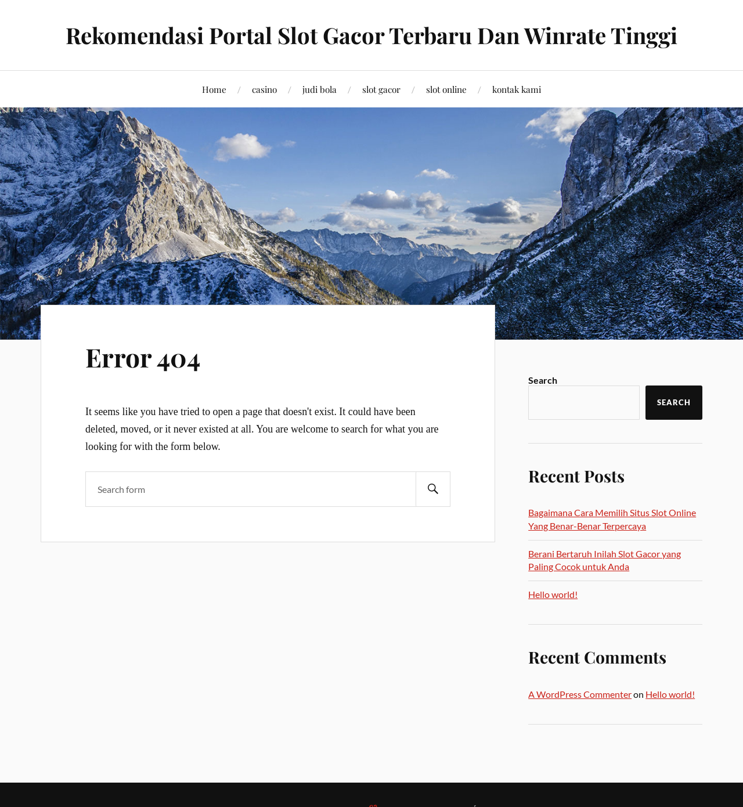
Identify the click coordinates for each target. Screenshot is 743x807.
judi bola (319, 89)
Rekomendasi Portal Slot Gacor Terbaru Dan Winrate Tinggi (371, 35)
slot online (446, 89)
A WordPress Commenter (580, 694)
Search (542, 380)
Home (214, 89)
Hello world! (553, 594)
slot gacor (381, 89)
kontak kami (516, 89)
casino (264, 89)
